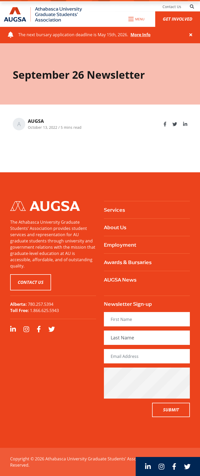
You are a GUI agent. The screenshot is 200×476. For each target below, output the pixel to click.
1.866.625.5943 (44, 310)
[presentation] (148, 383)
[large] (13, 329)
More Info (140, 35)
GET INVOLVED (177, 19)
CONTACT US (30, 282)
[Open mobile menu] (136, 19)
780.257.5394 (40, 304)
